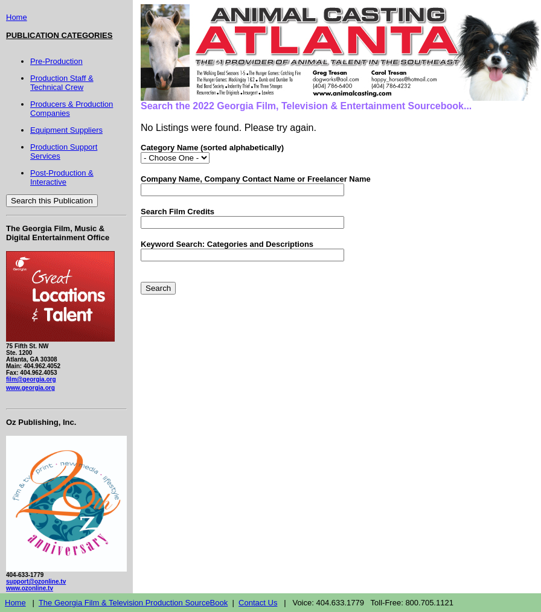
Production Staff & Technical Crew (62, 83)
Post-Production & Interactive (62, 177)
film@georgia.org (31, 379)
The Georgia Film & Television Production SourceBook (133, 602)
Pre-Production (56, 61)
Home (16, 17)
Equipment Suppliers (66, 130)
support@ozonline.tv (36, 581)
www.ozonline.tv (29, 588)
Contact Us (257, 602)
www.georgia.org (30, 387)
